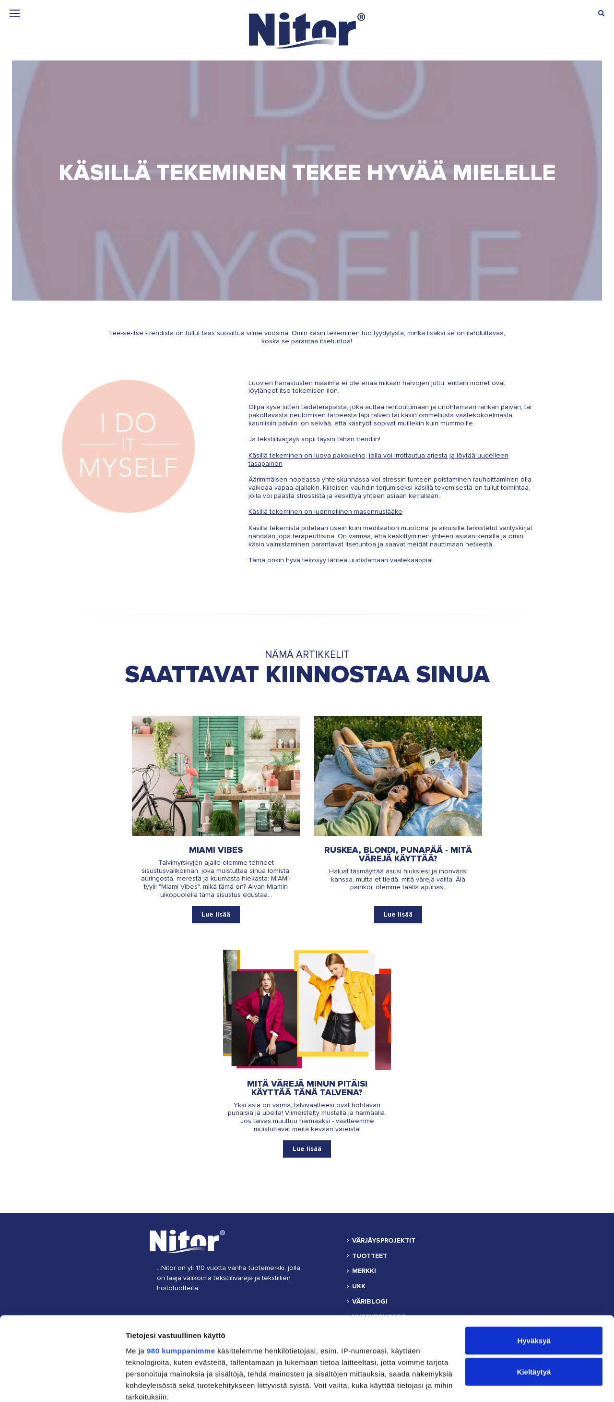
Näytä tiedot (146, 1383)
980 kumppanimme (181, 1277)
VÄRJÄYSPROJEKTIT (383, 1241)
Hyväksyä (533, 1267)
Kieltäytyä (534, 1299)
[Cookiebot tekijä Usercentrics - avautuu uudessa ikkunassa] (62, 1383)
